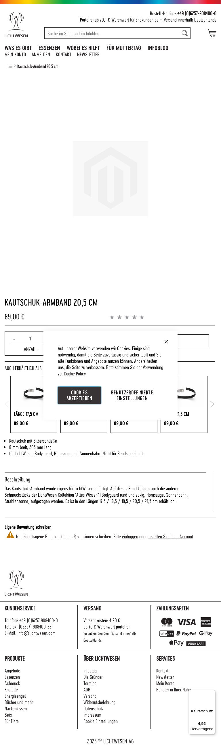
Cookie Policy (75, 373)
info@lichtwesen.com (37, 633)
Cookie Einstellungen (100, 721)
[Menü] (211, 693)
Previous (7, 404)
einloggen (130, 536)
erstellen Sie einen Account (170, 536)
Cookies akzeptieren (79, 395)
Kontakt (63, 54)
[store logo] (22, 24)
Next (212, 404)
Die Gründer (92, 677)
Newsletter (88, 54)
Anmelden (41, 54)
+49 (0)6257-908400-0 (196, 13)
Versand (170, 19)
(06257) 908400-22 (35, 626)
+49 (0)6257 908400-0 (38, 620)
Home (9, 66)
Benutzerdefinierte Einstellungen (132, 395)
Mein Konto (15, 54)
